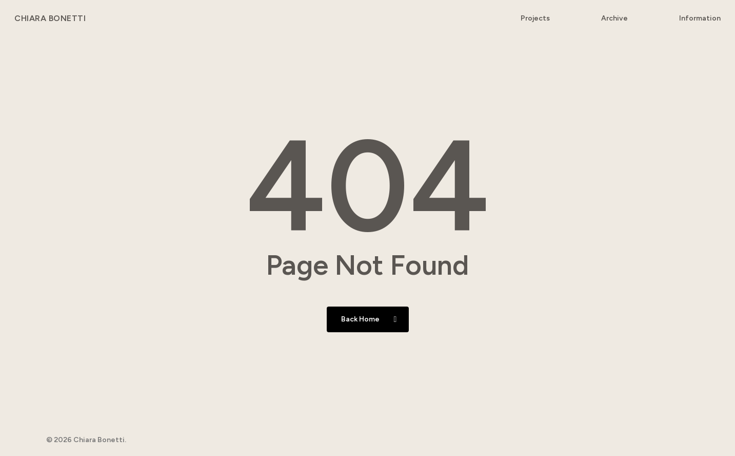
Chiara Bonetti (50, 18)
